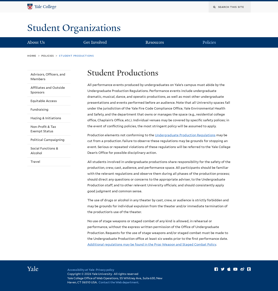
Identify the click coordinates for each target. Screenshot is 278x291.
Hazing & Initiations (45, 118)
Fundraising (39, 109)
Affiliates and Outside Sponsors (47, 90)
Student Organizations (75, 28)
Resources (155, 42)
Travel (35, 162)
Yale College (45, 6)
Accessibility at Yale (80, 270)
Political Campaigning (47, 140)
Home (31, 55)
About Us (36, 42)
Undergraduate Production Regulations (185, 135)
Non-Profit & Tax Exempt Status (43, 129)
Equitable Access (43, 101)
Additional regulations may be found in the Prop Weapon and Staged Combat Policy (151, 244)
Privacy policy (105, 270)
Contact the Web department (118, 282)
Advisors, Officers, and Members (47, 77)
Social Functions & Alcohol (44, 151)
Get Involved (95, 42)
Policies (209, 42)
